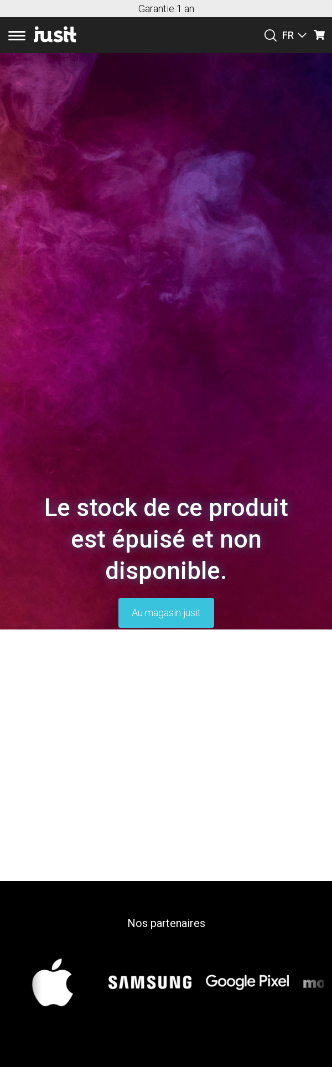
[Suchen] (270, 35)
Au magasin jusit (166, 612)
